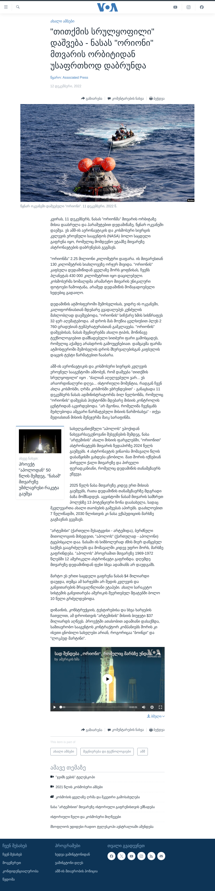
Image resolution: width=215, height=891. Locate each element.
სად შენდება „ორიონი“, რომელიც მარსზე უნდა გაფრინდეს (114, 653)
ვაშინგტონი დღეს (69, 863)
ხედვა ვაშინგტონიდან (72, 854)
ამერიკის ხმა (69, 659)
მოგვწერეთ (12, 863)
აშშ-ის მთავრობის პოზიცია (76, 871)
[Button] (91, 98)
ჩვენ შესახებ (12, 854)
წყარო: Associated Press (69, 77)
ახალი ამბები (62, 21)
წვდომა (9, 879)
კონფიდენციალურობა (20, 871)
